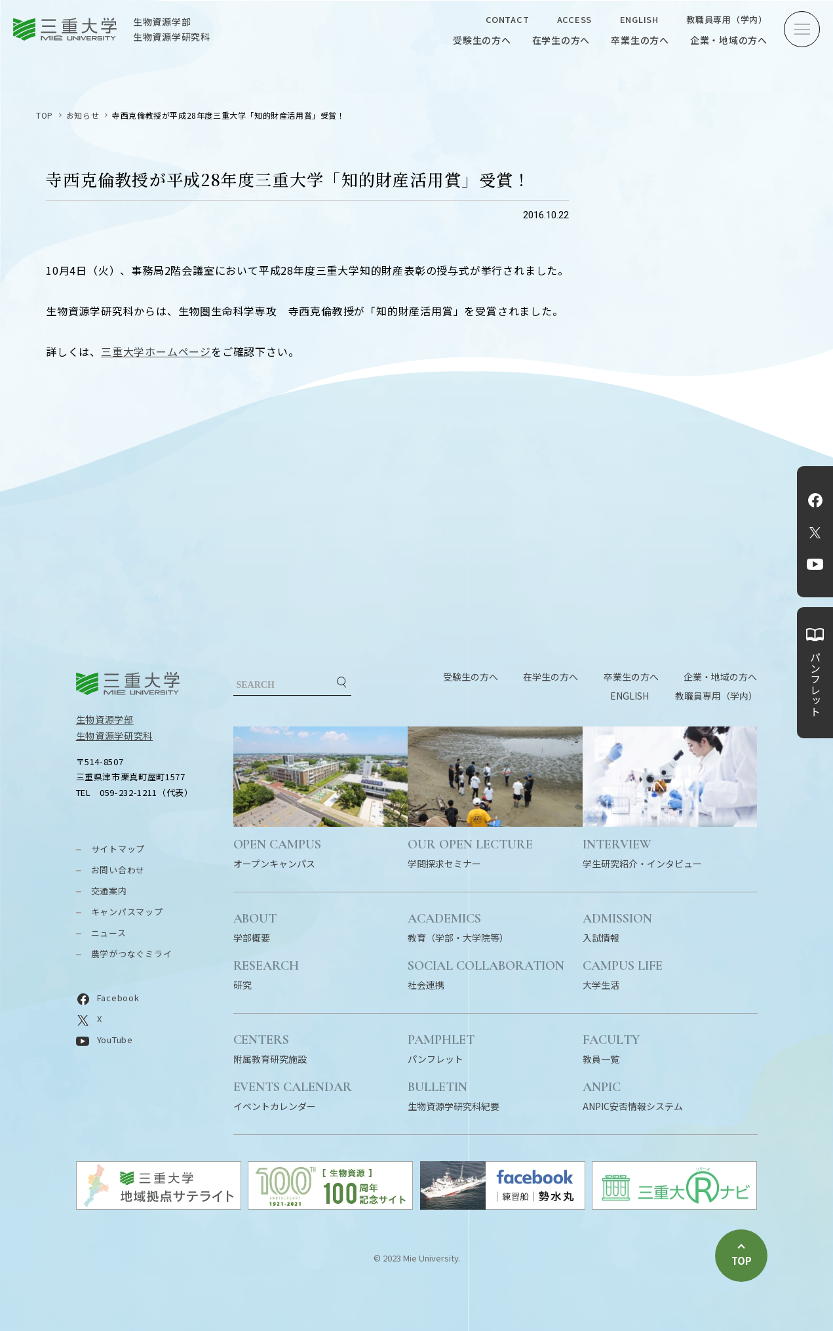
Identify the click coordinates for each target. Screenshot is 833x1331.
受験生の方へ (482, 40)
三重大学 (128, 683)
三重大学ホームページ (156, 351)
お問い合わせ (118, 870)
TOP (44, 115)
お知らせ (82, 115)
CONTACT (507, 19)
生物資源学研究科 (114, 735)
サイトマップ (118, 849)
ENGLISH (639, 19)
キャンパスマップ (127, 911)
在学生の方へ (561, 40)
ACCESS (574, 19)
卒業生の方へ (640, 40)
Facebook (815, 500)
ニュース (108, 932)
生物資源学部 (105, 719)
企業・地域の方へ (728, 40)
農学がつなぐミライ (131, 953)
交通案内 (109, 890)
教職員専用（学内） (726, 19)
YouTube (815, 564)
